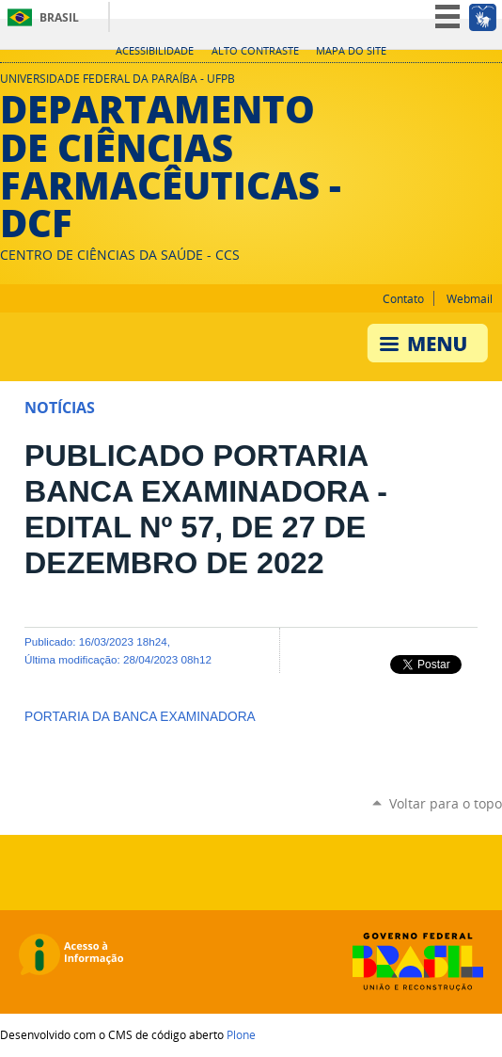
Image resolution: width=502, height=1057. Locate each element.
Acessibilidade (155, 50)
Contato (403, 298)
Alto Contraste (255, 50)
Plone (241, 1034)
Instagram (469, 83)
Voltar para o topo (445, 803)
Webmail (470, 298)
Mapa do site (351, 50)
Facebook (492, 83)
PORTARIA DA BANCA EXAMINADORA (140, 717)
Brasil (59, 17)
